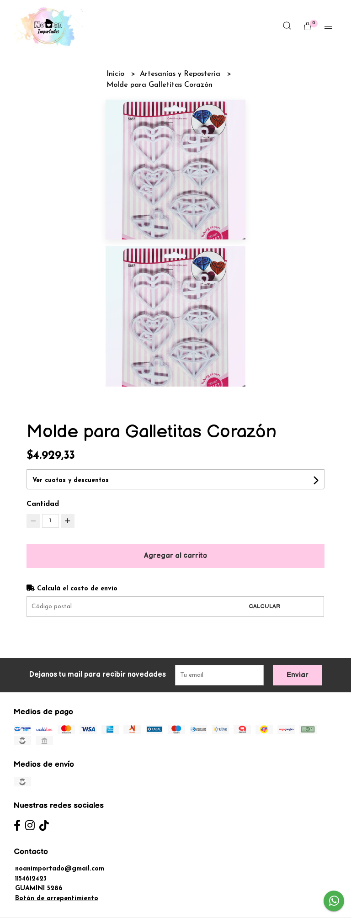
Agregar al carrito (175, 556)
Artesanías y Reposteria (181, 74)
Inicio (116, 74)
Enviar (297, 675)
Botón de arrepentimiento (56, 898)
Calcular (264, 606)
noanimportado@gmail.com (59, 868)
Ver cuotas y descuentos (70, 480)
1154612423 (31, 879)
